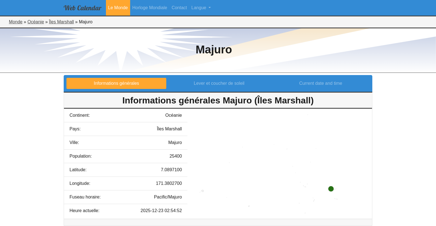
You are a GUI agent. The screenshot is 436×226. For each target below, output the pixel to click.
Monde (16, 21)
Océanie (36, 21)
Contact (179, 7)
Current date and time (320, 83)
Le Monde (118, 7)
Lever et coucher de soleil (219, 83)
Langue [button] (199, 7)
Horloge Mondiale (149, 7)
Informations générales (116, 83)
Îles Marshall (61, 21)
